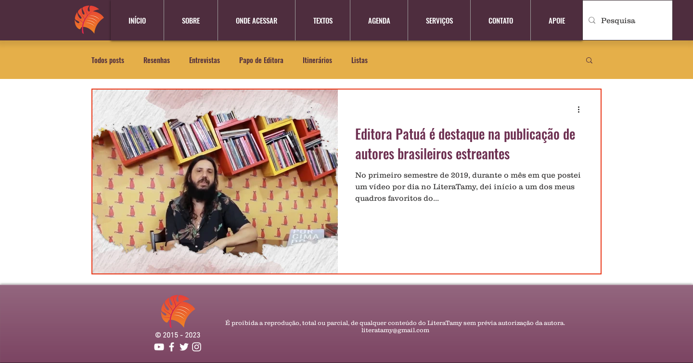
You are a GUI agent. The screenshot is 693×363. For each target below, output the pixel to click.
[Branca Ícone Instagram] (197, 347)
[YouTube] (159, 347)
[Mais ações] (582, 109)
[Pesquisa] (626, 20)
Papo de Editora (261, 60)
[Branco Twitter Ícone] (184, 347)
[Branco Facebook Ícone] (172, 347)
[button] (589, 61)
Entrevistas (204, 60)
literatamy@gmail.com (395, 330)
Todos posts (107, 60)
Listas (359, 60)
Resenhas (156, 60)
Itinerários (317, 60)
